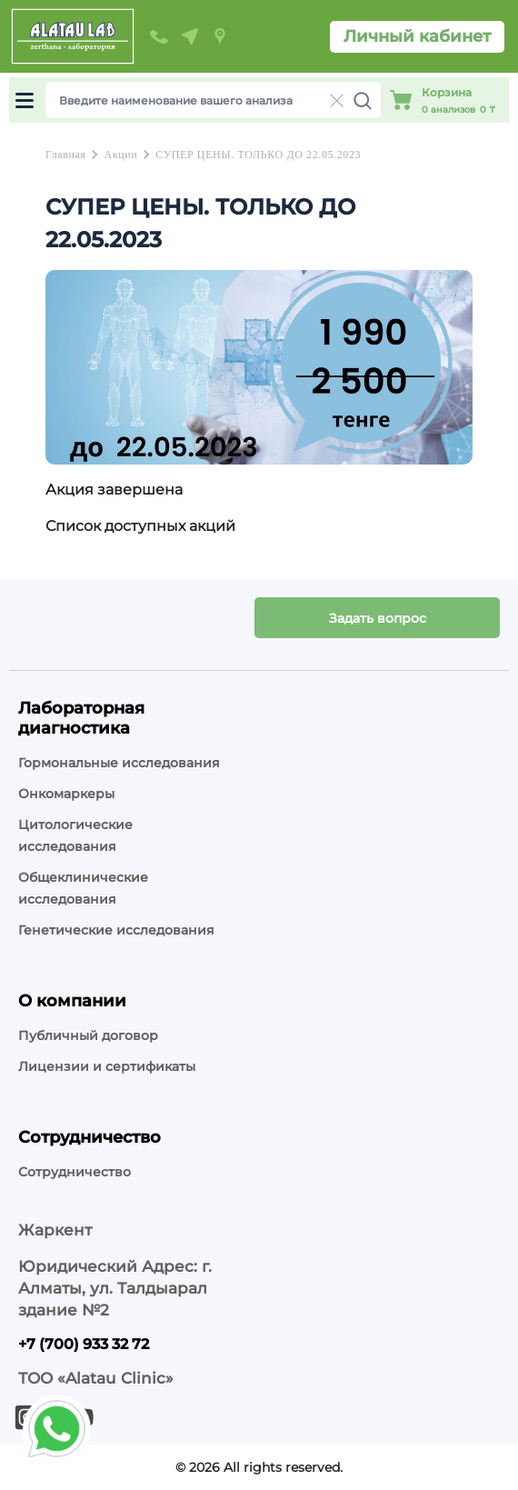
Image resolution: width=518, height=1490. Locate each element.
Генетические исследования (116, 930)
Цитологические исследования (75, 835)
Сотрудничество (74, 1172)
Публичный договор (88, 1035)
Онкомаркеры (66, 793)
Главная (65, 154)
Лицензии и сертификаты (106, 1066)
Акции (120, 154)
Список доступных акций (140, 526)
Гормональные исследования (119, 763)
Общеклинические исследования (83, 888)
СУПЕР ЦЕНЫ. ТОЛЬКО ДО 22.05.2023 (258, 154)
